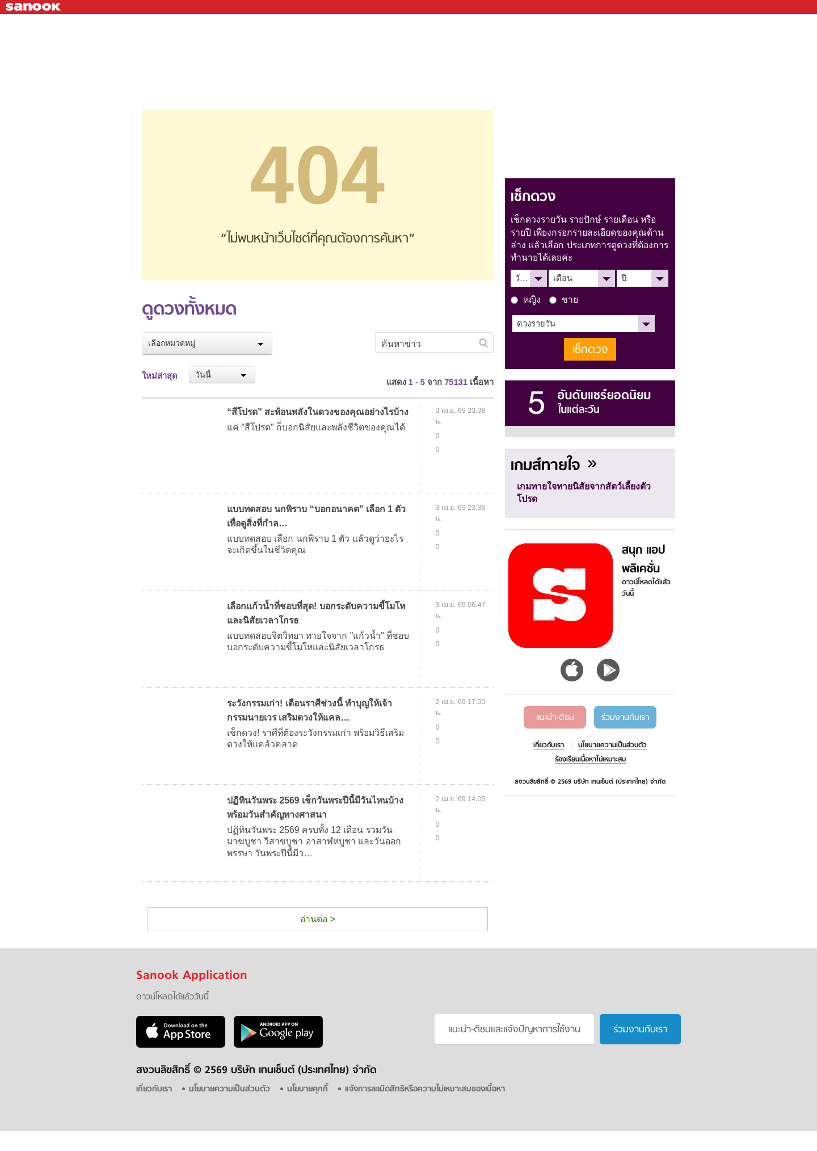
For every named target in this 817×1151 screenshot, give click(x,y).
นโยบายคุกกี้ (307, 1089)
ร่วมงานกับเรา (625, 718)
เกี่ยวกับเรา (548, 745)
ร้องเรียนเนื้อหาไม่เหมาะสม (590, 759)
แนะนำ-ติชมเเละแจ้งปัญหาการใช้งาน (514, 1030)
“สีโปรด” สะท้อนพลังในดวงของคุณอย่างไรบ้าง (317, 412)
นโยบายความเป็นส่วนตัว (612, 745)
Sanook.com (34, 7)
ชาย (563, 299)
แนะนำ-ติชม (555, 718)
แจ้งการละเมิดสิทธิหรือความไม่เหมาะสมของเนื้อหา (425, 1089)
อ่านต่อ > (317, 919)
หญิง (526, 299)
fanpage (783, 26)
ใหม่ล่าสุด (160, 375)
